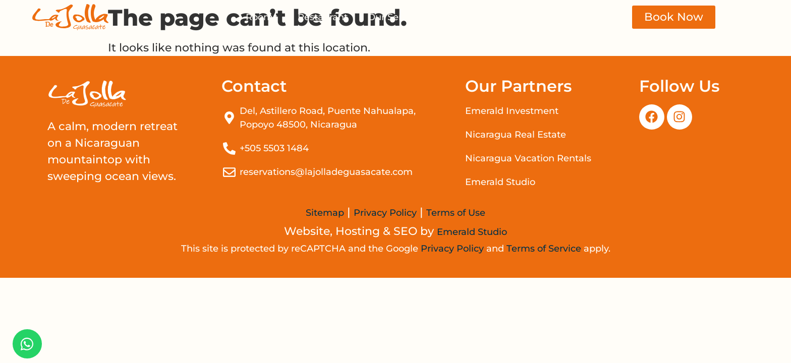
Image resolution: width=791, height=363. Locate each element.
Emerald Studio (472, 231)
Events (460, 17)
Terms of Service (543, 248)
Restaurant (323, 17)
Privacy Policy (385, 212)
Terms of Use (455, 212)
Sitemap (325, 212)
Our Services (396, 17)
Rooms (261, 17)
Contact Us (521, 17)
